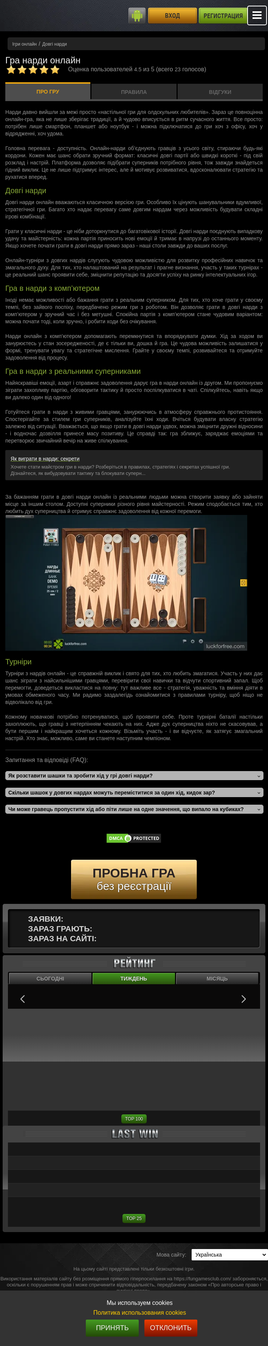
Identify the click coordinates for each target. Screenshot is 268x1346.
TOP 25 (134, 1218)
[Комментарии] (32, 69)
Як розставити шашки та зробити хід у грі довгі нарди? (80, 776)
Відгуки (220, 92)
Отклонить (171, 1328)
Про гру (48, 92)
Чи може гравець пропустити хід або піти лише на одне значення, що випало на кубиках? (126, 809)
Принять (112, 1328)
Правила (134, 92)
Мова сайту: (171, 1254)
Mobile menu (257, 15)
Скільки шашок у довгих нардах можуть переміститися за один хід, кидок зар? (111, 793)
